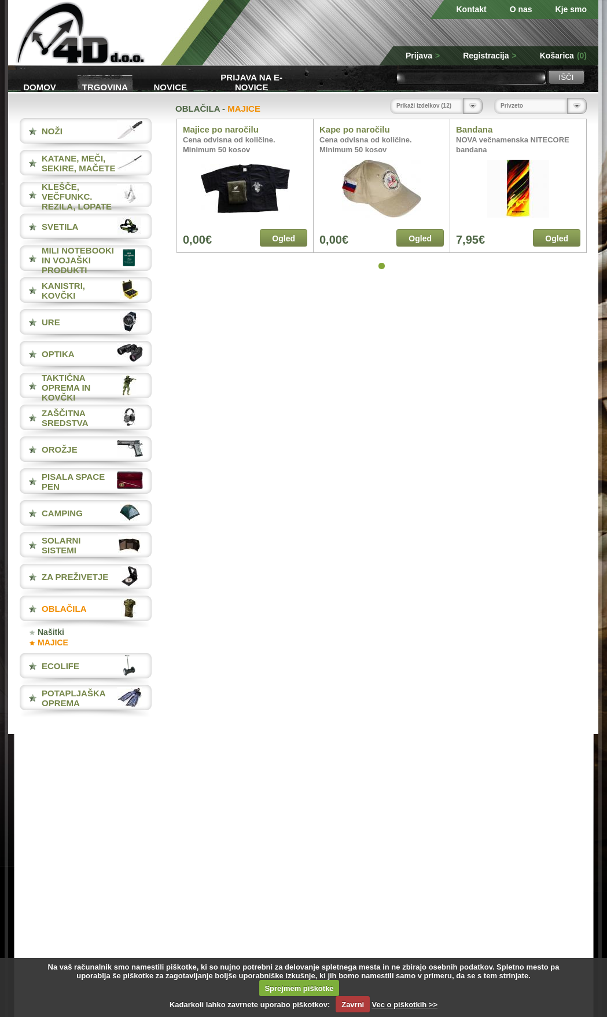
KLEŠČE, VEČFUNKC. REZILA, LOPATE (77, 196)
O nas (521, 9)
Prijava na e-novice (251, 81)
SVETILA (60, 227)
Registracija (490, 55)
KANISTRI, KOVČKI (63, 290)
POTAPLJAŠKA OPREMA (73, 698)
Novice (170, 87)
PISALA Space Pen (73, 481)
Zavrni (352, 1004)
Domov (39, 87)
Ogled (283, 238)
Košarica (563, 55)
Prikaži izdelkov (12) (423, 105)
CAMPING (62, 513)
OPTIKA (58, 354)
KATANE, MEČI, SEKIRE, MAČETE (79, 163)
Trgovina (105, 87)
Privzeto (512, 105)
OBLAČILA (64, 609)
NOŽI (52, 131)
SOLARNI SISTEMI (61, 545)
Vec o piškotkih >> (404, 1004)
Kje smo (571, 9)
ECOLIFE (60, 666)
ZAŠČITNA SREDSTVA (65, 418)
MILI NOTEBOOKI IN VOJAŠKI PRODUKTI (78, 260)
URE (51, 322)
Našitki (51, 632)
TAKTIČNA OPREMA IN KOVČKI (66, 387)
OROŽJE (60, 449)
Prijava (423, 55)
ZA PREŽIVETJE (75, 577)
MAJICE (53, 642)
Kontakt (472, 9)
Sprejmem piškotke (298, 988)
